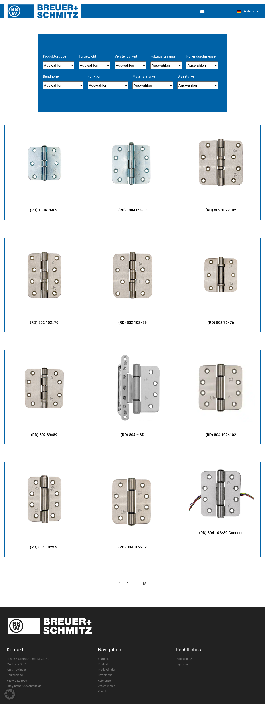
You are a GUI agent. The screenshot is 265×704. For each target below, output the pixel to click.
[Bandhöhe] (63, 85)
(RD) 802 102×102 (221, 208)
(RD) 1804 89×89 (132, 208)
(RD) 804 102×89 (132, 543)
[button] (202, 11)
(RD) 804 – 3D (132, 432)
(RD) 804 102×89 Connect (221, 529)
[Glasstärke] (197, 85)
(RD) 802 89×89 (44, 432)
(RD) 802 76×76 (221, 320)
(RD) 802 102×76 (44, 320)
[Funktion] (108, 85)
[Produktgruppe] (58, 65)
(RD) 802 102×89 (132, 320)
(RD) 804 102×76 (44, 543)
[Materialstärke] (152, 85)
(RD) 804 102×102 (221, 432)
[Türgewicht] (94, 65)
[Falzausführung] (166, 65)
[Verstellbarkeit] (130, 65)
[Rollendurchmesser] (202, 65)
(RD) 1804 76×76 (44, 208)
